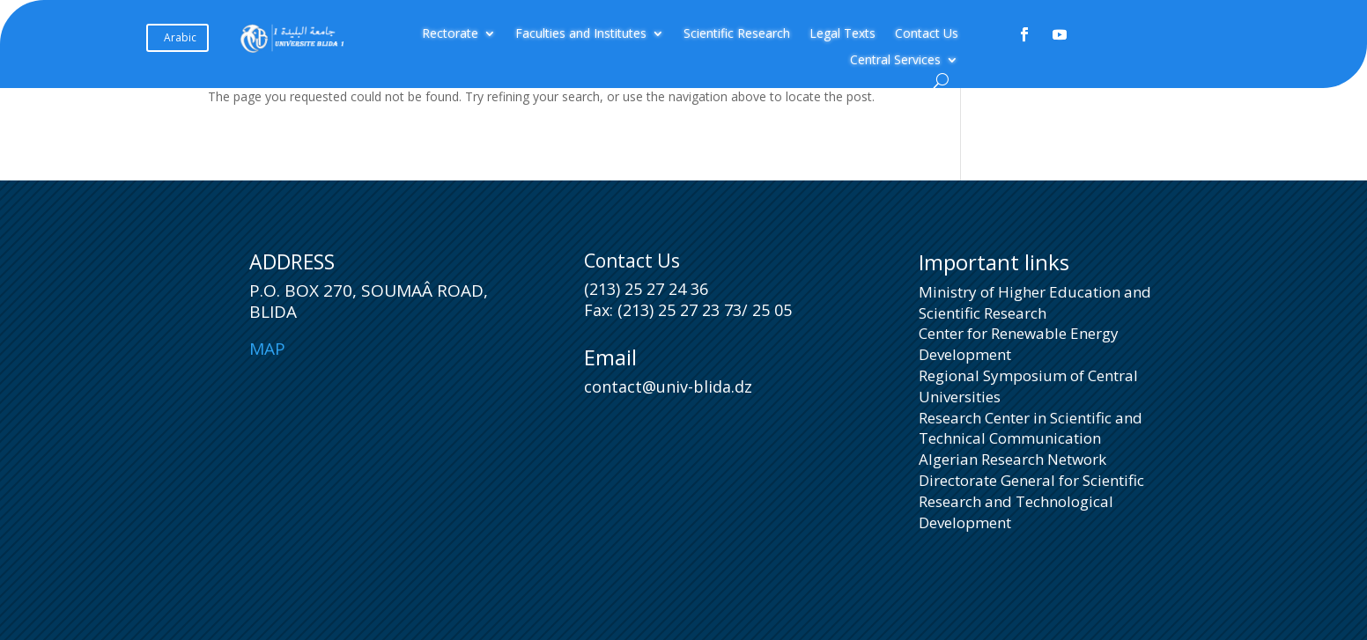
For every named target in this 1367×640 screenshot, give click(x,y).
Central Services (895, 61)
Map (267, 348)
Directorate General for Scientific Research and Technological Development (1031, 501)
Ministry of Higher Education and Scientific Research (1035, 302)
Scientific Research (737, 34)
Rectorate (450, 34)
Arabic (180, 37)
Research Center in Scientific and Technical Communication (1030, 428)
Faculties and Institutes (581, 34)
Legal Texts (842, 34)
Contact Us (926, 34)
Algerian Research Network (1012, 459)
